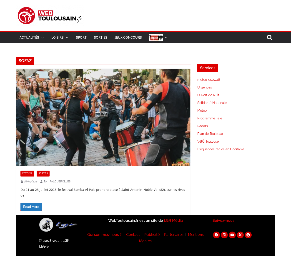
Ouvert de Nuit (208, 95)
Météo (202, 110)
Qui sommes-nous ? (104, 234)
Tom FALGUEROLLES (57, 181)
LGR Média (173, 220)
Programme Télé (209, 118)
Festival (27, 173)
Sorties (100, 37)
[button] (41, 37)
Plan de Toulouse (210, 134)
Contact (133, 234)
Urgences (204, 87)
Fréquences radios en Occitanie (220, 149)
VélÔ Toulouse (208, 141)
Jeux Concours (128, 37)
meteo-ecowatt (208, 79)
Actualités (29, 37)
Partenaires (173, 234)
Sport (81, 37)
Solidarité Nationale (212, 103)
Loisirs (57, 37)
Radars (202, 126)
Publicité (152, 234)
